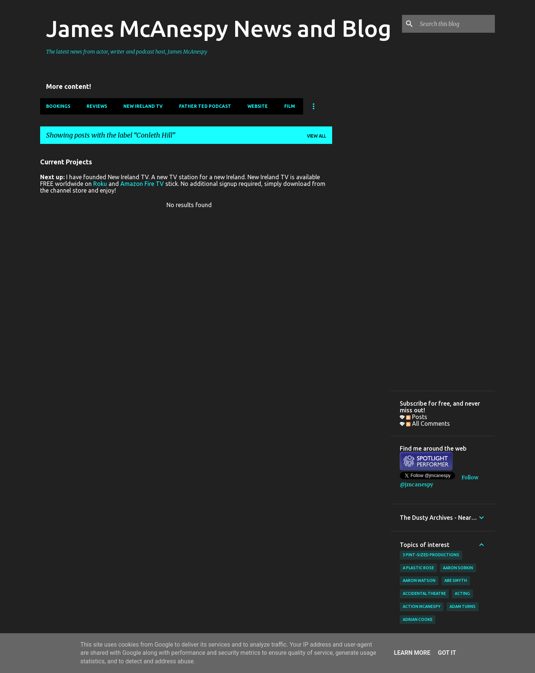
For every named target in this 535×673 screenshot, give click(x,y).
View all (316, 135)
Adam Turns (463, 606)
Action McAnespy (422, 606)
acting (462, 593)
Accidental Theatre (424, 593)
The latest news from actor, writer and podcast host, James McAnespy (126, 51)
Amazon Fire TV (142, 183)
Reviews (97, 106)
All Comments (428, 423)
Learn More (412, 652)
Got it (447, 652)
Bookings (58, 106)
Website (257, 106)
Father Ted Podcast (205, 106)
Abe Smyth (455, 580)
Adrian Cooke (417, 619)
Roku (100, 183)
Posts (416, 416)
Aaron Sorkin (458, 568)
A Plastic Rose (418, 568)
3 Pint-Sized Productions (431, 555)
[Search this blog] (456, 24)
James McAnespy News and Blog (218, 28)
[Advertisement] (361, 261)
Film (289, 106)
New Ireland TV (143, 106)
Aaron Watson (419, 580)
